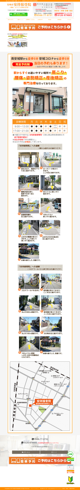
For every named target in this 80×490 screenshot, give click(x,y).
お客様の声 (40, 19)
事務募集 (59, 19)
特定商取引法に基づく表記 (45, 488)
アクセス (69, 19)
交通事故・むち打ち (30, 19)
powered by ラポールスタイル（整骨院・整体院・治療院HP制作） (62, 488)
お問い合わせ (26, 452)
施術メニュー (20, 19)
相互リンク (54, 452)
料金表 (49, 19)
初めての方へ (11, 19)
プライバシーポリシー (35, 488)
